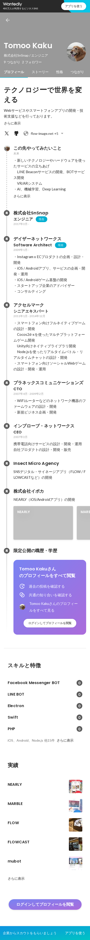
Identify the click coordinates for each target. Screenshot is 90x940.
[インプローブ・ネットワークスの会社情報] (7, 426)
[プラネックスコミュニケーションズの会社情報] (7, 383)
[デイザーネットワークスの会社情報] (7, 239)
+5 (44, 133)
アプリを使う (73, 6)
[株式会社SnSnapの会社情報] (7, 213)
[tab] (14, 72)
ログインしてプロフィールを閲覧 (50, 623)
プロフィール (14, 72)
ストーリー (40, 72)
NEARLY (23, 511)
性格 (59, 72)
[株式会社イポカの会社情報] (7, 491)
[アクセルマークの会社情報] (7, 305)
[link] (43, 523)
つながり (77, 72)
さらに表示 (12, 123)
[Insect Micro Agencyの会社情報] (7, 463)
